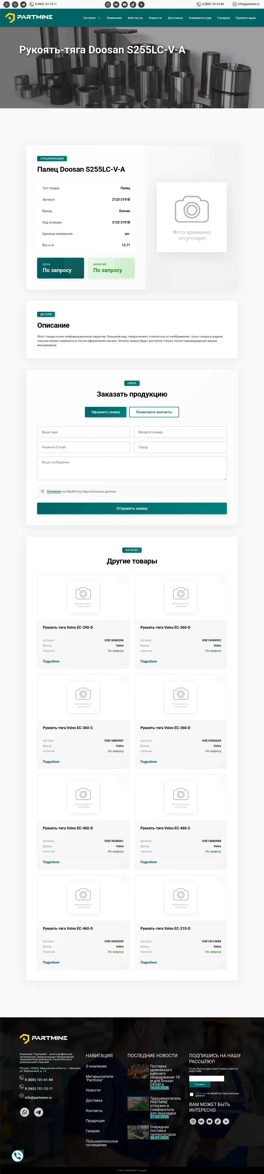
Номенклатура (200, 18)
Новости (155, 18)
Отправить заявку (132, 508)
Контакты (135, 18)
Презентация (246, 18)
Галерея (223, 18)
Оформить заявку (105, 412)
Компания (114, 18)
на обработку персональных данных (81, 491)
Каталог (92, 18)
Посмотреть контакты (154, 412)
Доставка (175, 18)
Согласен (54, 491)
